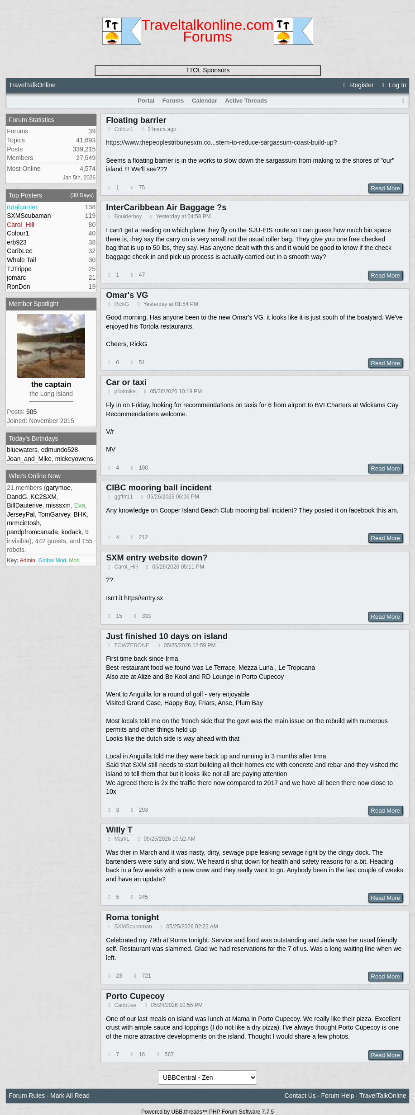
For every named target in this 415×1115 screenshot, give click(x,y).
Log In (392, 85)
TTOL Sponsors (207, 70)
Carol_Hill (126, 567)
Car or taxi (126, 382)
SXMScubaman (133, 926)
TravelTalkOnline (32, 85)
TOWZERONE (131, 645)
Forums (173, 100)
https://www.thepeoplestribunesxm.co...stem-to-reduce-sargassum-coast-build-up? (221, 142)
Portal (146, 100)
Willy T (119, 829)
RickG (121, 304)
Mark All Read (70, 1095)
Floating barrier (136, 120)
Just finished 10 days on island (167, 636)
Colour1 (124, 129)
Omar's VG (127, 295)
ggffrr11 (123, 497)
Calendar (204, 100)
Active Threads (246, 100)
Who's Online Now (35, 476)
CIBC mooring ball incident (158, 487)
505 (31, 411)
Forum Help (337, 1095)
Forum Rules (27, 1095)
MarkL (121, 839)
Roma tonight (132, 917)
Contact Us (300, 1095)
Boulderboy (128, 216)
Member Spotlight (33, 303)
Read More (385, 188)
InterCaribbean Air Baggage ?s (166, 207)
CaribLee (125, 1005)
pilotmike (125, 391)
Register (357, 85)
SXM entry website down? (156, 557)
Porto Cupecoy (135, 996)
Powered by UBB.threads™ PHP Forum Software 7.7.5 (207, 1112)
